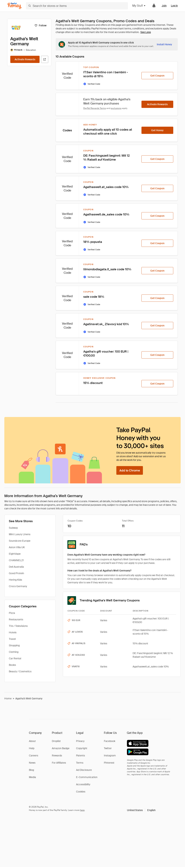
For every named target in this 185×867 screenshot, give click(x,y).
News (32, 762)
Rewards (57, 755)
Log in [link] (174, 5)
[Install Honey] (164, 44)
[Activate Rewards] (25, 59)
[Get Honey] (157, 130)
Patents (80, 755)
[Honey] (14, 6)
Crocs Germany (18, 586)
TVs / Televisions (18, 626)
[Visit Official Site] (44, 59)
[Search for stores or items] (77, 5)
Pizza (12, 613)
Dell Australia (16, 566)
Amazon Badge (60, 748)
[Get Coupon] (157, 75)
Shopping (14, 645)
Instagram (110, 755)
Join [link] (164, 5)
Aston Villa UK (17, 547)
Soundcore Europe (19, 540)
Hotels (12, 632)
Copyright (81, 748)
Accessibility (83, 784)
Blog (31, 770)
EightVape (15, 553)
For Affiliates (59, 762)
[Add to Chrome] (129, 470)
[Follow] (40, 25)
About (32, 741)
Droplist (56, 741)
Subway (13, 527)
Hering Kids (15, 579)
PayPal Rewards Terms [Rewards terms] (94, 108)
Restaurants (16, 619)
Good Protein (16, 573)
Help (31, 748)
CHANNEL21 (16, 560)
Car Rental (15, 658)
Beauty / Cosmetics (20, 671)
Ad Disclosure (84, 770)
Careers (33, 755)
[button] (141, 810)
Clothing (13, 652)
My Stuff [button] (139, 6)
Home (8, 698)
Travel (12, 639)
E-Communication (86, 777)
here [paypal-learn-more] (82, 810)
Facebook (109, 741)
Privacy (80, 741)
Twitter (108, 748)
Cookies (80, 791)
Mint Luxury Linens (19, 534)
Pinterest (109, 762)
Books (12, 665)
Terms (79, 762)
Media (32, 777)
